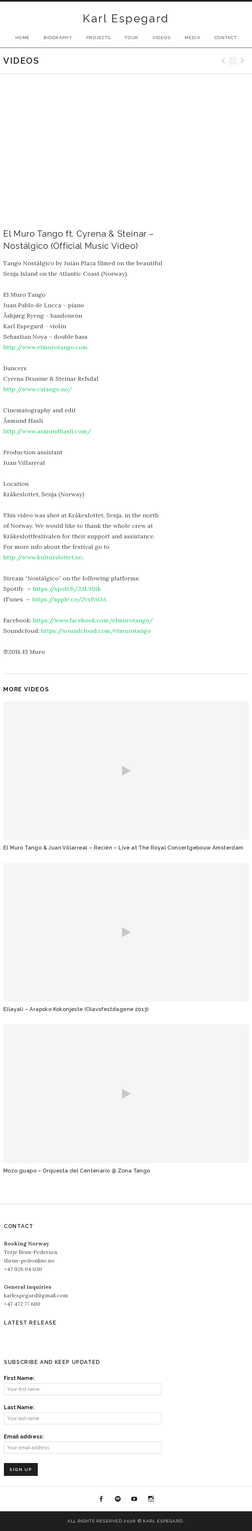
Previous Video (222, 60)
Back (233, 60)
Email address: (24, 1437)
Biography (58, 37)
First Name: (19, 1378)
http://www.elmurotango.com (45, 347)
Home (22, 37)
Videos (162, 37)
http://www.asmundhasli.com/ (47, 431)
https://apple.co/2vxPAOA (69, 599)
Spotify (118, 1499)
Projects (98, 37)
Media (192, 37)
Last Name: (19, 1407)
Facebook (101, 1499)
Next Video (243, 60)
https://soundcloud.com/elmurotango (96, 631)
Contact (226, 37)
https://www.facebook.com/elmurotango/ (93, 620)
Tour (131, 37)
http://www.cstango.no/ (37, 389)
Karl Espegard (126, 18)
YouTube (134, 1499)
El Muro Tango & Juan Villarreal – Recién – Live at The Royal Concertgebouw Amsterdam (123, 848)
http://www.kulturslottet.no (42, 557)
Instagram (151, 1499)
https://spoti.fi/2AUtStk (67, 589)
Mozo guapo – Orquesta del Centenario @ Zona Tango (76, 1171)
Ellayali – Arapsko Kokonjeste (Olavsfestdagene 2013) (76, 1009)
